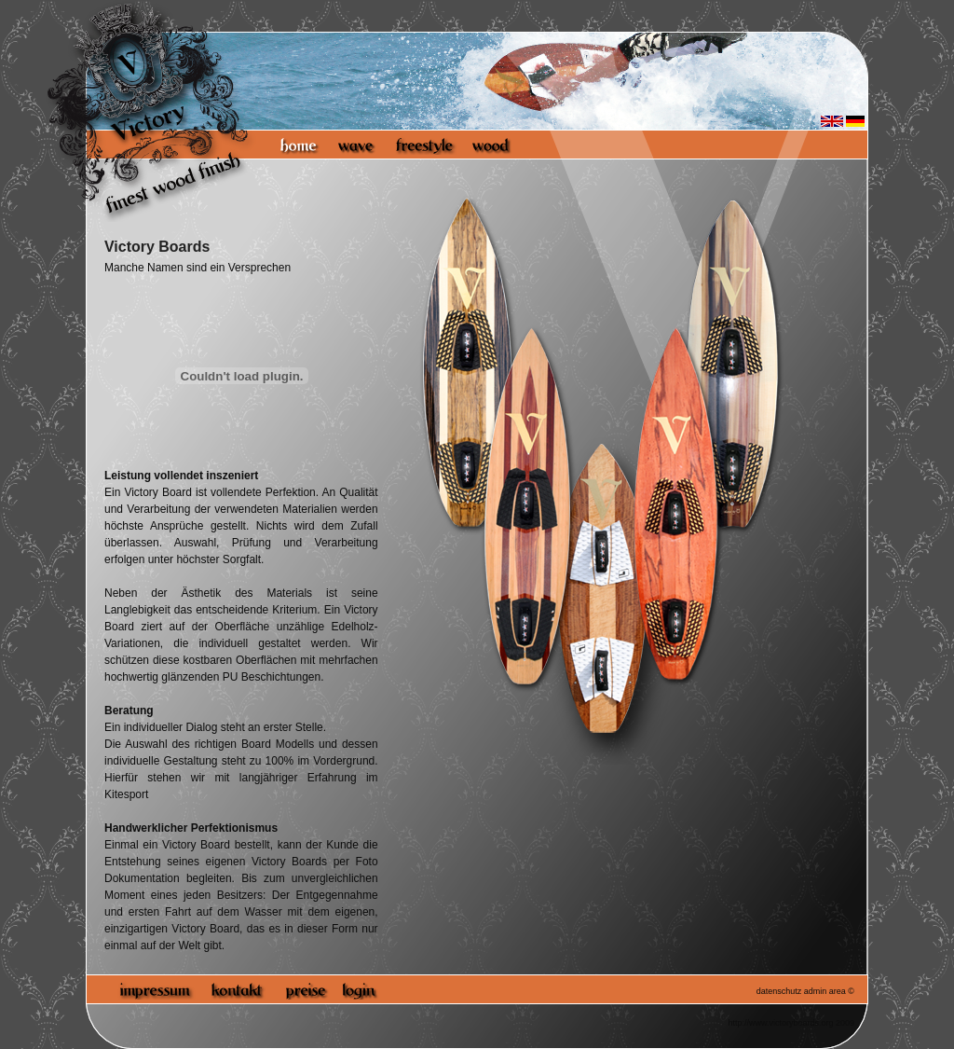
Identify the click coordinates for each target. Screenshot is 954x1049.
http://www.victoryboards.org (780, 1023)
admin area (825, 991)
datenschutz (779, 991)
